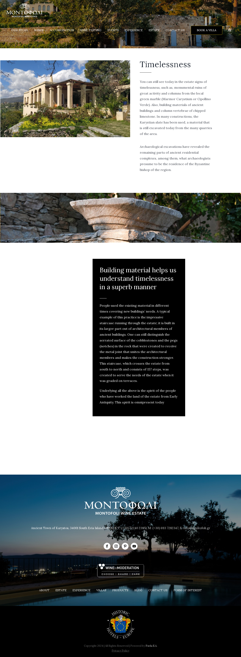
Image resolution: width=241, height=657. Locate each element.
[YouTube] (134, 546)
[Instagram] (116, 546)
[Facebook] (107, 546)
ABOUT (44, 590)
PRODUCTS (120, 590)
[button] (229, 30)
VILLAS (101, 590)
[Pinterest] (125, 546)
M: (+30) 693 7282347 (163, 528)
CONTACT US (157, 590)
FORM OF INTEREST (188, 590)
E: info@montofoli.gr (195, 528)
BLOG (138, 590)
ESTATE (60, 590)
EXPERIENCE (81, 590)
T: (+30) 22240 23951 (132, 528)
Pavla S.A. (151, 646)
